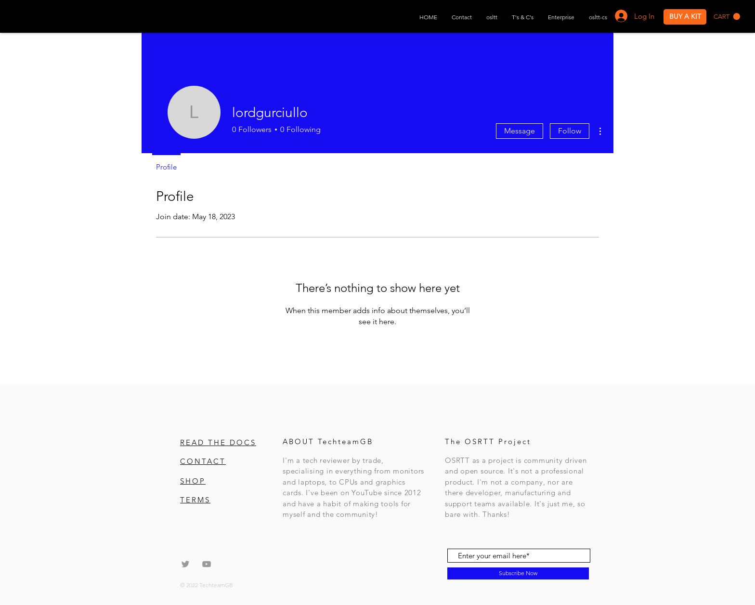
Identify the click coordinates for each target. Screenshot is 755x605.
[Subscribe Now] (518, 573)
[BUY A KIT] (685, 17)
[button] (727, 16)
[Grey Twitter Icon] (185, 564)
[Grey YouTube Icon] (206, 564)
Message (519, 130)
